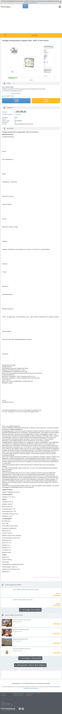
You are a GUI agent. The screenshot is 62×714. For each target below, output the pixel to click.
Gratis (25, 6)
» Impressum (3, 695)
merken (35, 35)
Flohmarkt (33, 686)
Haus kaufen (40, 686)
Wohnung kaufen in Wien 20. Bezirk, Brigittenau (30, 665)
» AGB (38, 693)
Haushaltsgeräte (34, 688)
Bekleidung (26, 688)
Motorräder (56, 686)
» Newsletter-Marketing (6, 703)
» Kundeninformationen (18, 695)
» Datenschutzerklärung (18, 693)
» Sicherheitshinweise (29, 693)
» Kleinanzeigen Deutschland (7, 704)
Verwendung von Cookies (29, 2)
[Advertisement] (31, 21)
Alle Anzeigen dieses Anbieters (30, 610)
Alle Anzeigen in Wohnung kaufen (30, 658)
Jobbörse (27, 686)
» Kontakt (3, 693)
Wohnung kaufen (20, 686)
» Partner (3, 702)
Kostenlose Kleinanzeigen (8, 686)
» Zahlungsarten (28, 695)
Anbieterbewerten (46, 101)
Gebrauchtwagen (48, 686)
